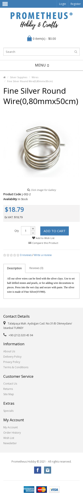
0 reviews (26, 255)
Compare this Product (43, 243)
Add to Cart (55, 231)
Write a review (43, 255)
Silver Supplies (18, 77)
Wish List (8, 438)
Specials (8, 411)
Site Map (8, 394)
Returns (8, 389)
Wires (35, 77)
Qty (16, 231)
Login (62, 4)
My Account (10, 427)
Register (76, 4)
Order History (12, 432)
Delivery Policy (12, 357)
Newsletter (10, 443)
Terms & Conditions (15, 367)
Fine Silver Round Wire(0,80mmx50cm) (30, 81)
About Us (9, 351)
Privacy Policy (11, 362)
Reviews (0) (36, 268)
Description (14, 268)
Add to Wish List (43, 238)
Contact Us (10, 383)
